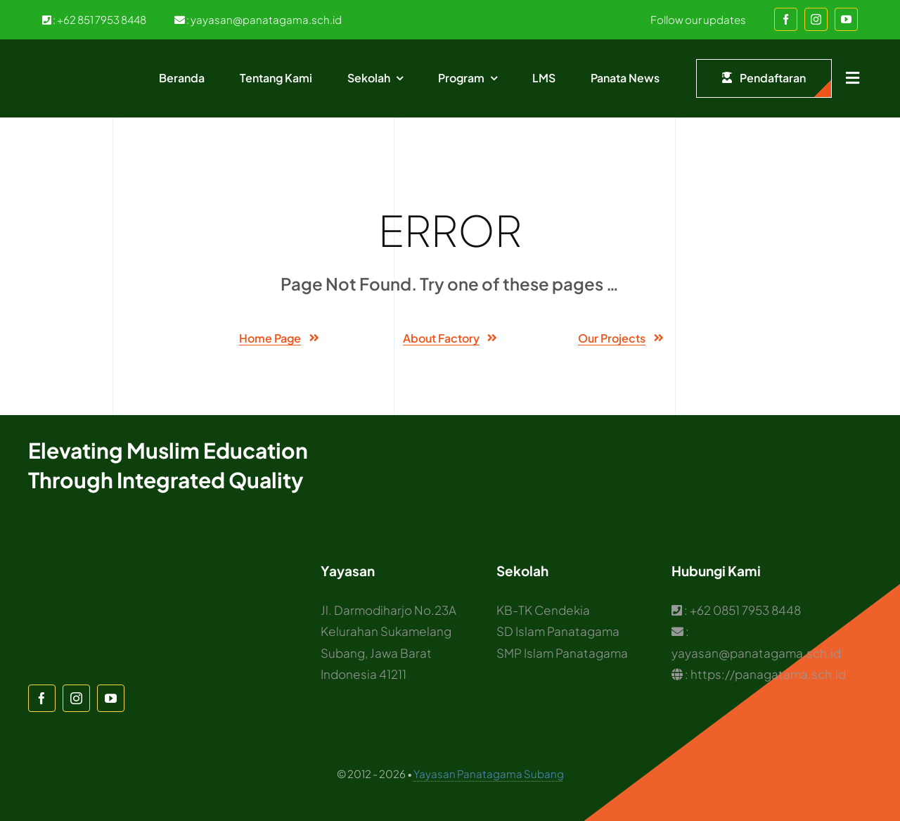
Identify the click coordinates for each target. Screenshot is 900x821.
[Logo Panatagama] (81, 60)
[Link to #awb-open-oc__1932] (852, 78)
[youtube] (846, 19)
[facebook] (785, 19)
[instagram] (816, 19)
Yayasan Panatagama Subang (488, 773)
